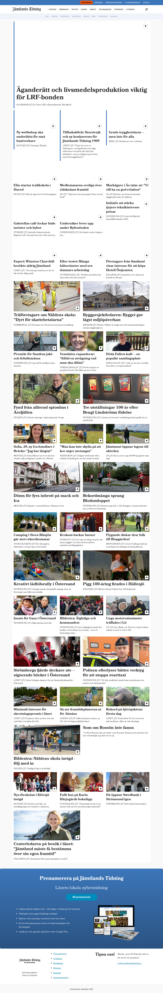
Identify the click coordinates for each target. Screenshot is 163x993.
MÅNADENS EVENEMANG (114, 2)
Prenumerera (60, 954)
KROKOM (54, 16)
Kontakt (57, 973)
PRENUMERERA (86, 2)
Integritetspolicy (61, 978)
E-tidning (57, 959)
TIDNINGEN (118, 9)
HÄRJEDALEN (102, 16)
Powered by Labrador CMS (81, 989)
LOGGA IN (146, 2)
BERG (94, 16)
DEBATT (93, 9)
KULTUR (75, 9)
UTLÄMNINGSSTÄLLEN (132, 2)
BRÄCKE (86, 16)
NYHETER (52, 9)
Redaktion (58, 963)
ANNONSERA (98, 2)
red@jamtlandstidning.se (130, 963)
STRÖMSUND (64, 16)
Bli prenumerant (82, 897)
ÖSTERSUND (76, 16)
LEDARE (84, 9)
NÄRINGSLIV (64, 9)
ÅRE (47, 16)
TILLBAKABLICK (105, 9)
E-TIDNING (130, 9)
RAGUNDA (113, 16)
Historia (57, 968)
